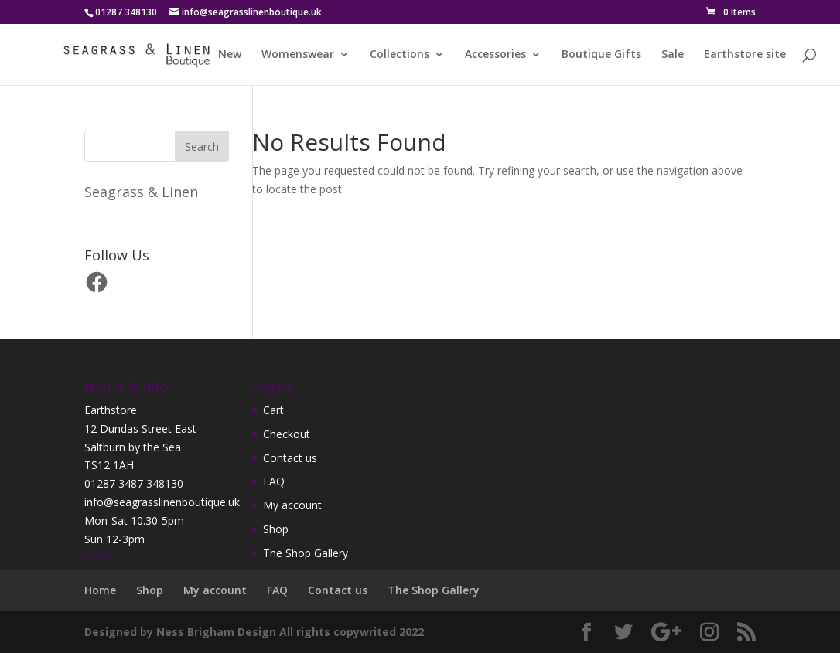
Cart (273, 410)
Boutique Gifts (601, 55)
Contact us (290, 458)
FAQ (274, 481)
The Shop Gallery (305, 553)
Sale (672, 55)
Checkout (286, 434)
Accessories (495, 55)
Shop (276, 529)
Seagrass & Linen (141, 191)
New (229, 55)
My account (292, 505)
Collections (399, 55)
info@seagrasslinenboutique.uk (162, 502)
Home (100, 590)
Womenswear (297, 55)
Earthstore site (745, 55)
